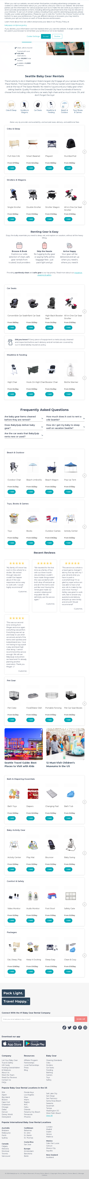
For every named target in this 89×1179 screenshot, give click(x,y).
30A (3, 1092)
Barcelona (28, 1154)
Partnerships (29, 1063)
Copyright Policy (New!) (59, 1173)
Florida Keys (29, 1092)
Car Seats (50, 1068)
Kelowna (5, 1149)
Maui (26, 1097)
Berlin (26, 1156)
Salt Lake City (51, 1093)
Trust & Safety (7, 1063)
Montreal (5, 1151)
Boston (5, 1100)
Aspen (4, 1095)
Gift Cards (6, 1065)
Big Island (6, 1097)
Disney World (7, 1114)
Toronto (5, 1154)
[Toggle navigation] (6, 1056)
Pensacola (28, 1114)
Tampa (49, 1108)
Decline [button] (57, 36)
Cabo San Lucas (52, 1143)
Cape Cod (6, 1102)
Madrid (49, 1129)
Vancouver (6, 1156)
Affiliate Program (31, 1060)
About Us (5, 1073)
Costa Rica (28, 1142)
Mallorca (49, 1137)
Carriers (49, 1075)
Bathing (49, 1073)
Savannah (50, 1106)
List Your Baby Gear (10, 1060)
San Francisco (51, 1098)
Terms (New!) (72, 1173)
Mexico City (51, 1148)
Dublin (48, 1132)
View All (49, 1116)
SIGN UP (81, 1019)
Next (84, 151)
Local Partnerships (31, 1065)
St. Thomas (28, 1138)
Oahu (26, 1107)
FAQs (4, 1082)
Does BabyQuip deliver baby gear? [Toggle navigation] (20, 426)
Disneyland (6, 1117)
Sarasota (49, 1103)
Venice (49, 1134)
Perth (4, 1135)
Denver (5, 1112)
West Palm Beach (53, 1113)
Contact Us (6, 1080)
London (49, 1127)
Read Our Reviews (9, 1077)
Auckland (50, 1157)
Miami (26, 1100)
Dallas (4, 1109)
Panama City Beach (32, 1112)
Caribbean (28, 1128)
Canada (5, 1144)
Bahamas (28, 1130)
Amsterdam (29, 1151)
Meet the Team (8, 1075)
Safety (48, 1080)
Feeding (49, 1070)
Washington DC (52, 1111)
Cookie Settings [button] (33, 36)
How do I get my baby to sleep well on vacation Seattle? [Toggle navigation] (63, 426)
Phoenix (27, 1117)
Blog (26, 1070)
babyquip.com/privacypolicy (16, 25)
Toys (48, 1077)
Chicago (5, 1107)
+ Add (12, 168)
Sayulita (49, 1151)
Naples (27, 1102)
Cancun (49, 1146)
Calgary (5, 1146)
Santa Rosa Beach (53, 1101)
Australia (6, 1128)
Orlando (27, 1109)
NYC (26, 1105)
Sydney (5, 1138)
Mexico (49, 1141)
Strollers (49, 1065)
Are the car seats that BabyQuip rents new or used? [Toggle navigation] (22, 435)
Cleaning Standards (54, 1060)
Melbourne (6, 1133)
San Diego (50, 1096)
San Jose (27, 1144)
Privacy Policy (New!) (42, 1173)
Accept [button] (46, 36)
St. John (27, 1133)
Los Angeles (29, 1095)
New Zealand (52, 1155)
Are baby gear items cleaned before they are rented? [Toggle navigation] (20, 418)
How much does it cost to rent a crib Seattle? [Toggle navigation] (63, 418)
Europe (27, 1149)
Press (26, 1068)
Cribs (48, 1063)
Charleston (6, 1105)
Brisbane (5, 1130)
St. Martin (28, 1135)
